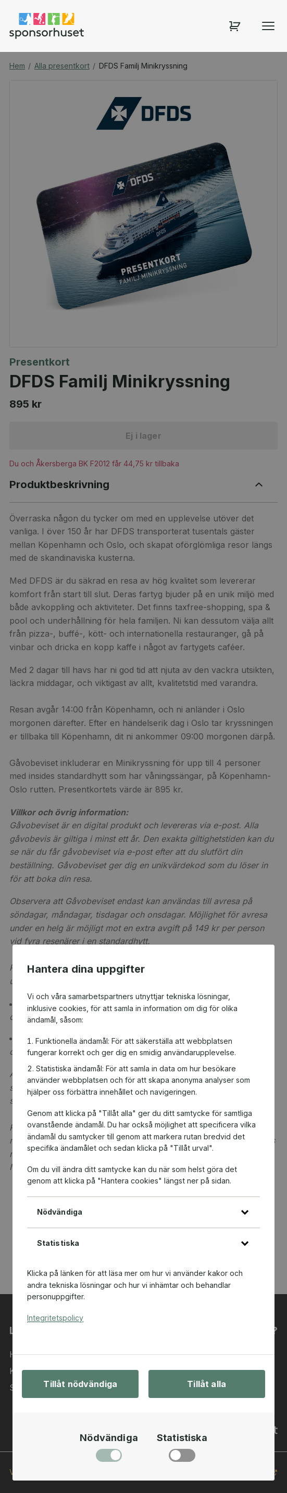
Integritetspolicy (55, 1317)
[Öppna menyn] (268, 26)
